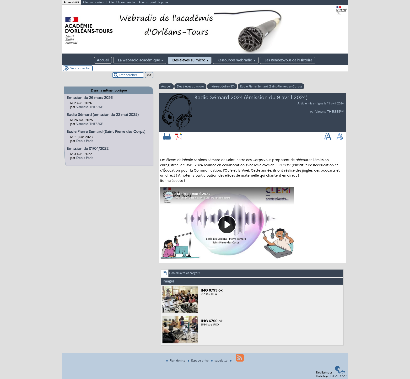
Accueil (103, 60)
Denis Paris (84, 141)
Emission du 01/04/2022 (87, 148)
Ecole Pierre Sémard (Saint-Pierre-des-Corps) (271, 86)
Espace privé (198, 360)
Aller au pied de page (153, 2)
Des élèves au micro (189, 60)
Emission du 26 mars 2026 (90, 97)
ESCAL (334, 376)
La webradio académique (140, 60)
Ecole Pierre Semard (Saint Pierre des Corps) (106, 131)
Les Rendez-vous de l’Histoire (287, 60)
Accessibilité (71, 2)
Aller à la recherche (121, 2)
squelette (219, 360)
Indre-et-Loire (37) (222, 86)
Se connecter (80, 68)
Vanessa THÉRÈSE (327, 111)
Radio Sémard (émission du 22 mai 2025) (103, 114)
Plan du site (176, 360)
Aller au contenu (93, 2)
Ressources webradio (236, 60)
